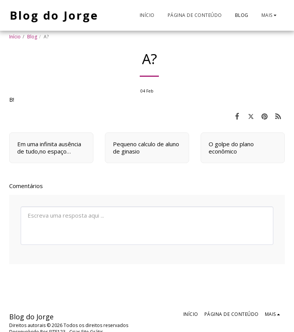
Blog (32, 36)
